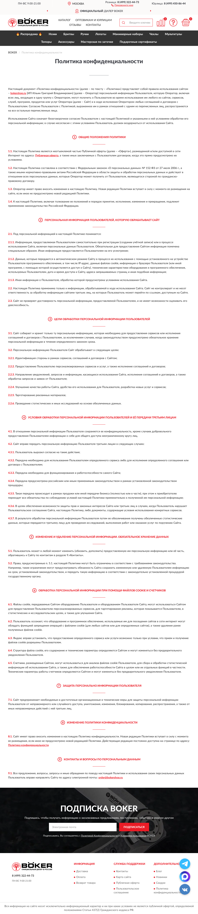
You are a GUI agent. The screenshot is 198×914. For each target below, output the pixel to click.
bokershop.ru (18, 93)
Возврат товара (86, 883)
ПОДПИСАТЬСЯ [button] (134, 827)
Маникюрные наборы (128, 34)
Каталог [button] (64, 20)
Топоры (46, 41)
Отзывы (75, 25)
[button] (122, 5)
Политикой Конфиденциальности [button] (99, 836)
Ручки (85, 34)
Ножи (53, 34)
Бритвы (68, 34)
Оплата (80, 877)
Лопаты (100, 34)
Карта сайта (123, 877)
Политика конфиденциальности (28, 745)
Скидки (160, 883)
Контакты (93, 25)
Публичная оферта (46, 155)
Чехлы (153, 34)
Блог (159, 871)
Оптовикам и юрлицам (93, 20)
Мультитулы (173, 34)
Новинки (161, 877)
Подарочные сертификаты (138, 41)
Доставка (82, 871)
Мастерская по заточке (97, 41)
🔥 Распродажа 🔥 (29, 34)
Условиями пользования (133, 836)
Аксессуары (66, 41)
